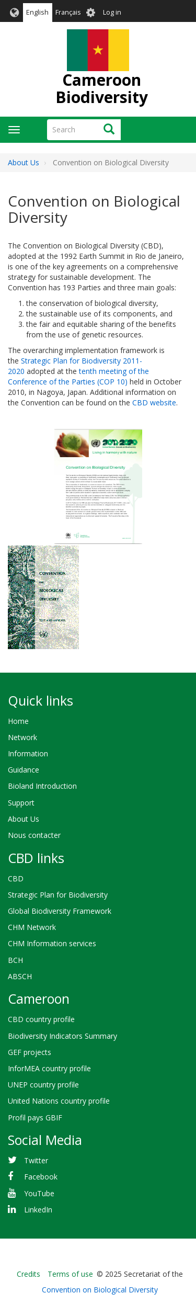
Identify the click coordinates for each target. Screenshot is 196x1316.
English (37, 12)
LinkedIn (38, 1210)
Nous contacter (34, 835)
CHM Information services (52, 943)
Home (18, 721)
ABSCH (20, 976)
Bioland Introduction (42, 786)
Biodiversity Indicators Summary (62, 1036)
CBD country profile (41, 1019)
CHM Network (32, 927)
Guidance (23, 770)
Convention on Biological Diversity (100, 1290)
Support (21, 803)
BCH (15, 960)
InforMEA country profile (49, 1068)
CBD (16, 878)
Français (68, 12)
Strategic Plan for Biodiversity (58, 895)
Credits (28, 1274)
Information (28, 753)
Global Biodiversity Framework (59, 911)
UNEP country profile (43, 1085)
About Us (23, 162)
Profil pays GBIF (35, 1117)
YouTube (39, 1193)
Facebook (40, 1177)
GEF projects (29, 1052)
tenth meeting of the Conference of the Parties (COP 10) (78, 376)
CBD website (154, 402)
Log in (112, 12)
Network (22, 737)
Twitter (36, 1160)
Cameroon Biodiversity (101, 88)
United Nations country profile (59, 1101)
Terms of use (70, 1274)
